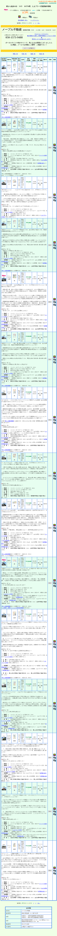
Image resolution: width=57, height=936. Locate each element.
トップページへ (34, 20)
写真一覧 (24, 54)
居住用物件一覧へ (23, 20)
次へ (39, 23)
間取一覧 (15, 54)
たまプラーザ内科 (8, 105)
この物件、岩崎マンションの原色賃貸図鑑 (13, 607)
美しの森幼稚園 (6, 117)
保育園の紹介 (4, 108)
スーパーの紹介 (43, 155)
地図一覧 (32, 54)
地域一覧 (41, 54)
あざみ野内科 (4, 437)
